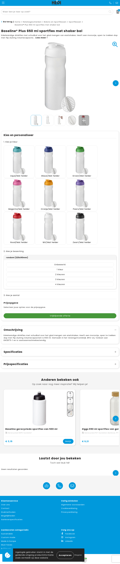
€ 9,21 (85, 431)
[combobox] (55, 11)
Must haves (6, 535)
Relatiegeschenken (32, 22)
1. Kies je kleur (11, 142)
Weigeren (78, 555)
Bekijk (68, 431)
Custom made (8, 527)
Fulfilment (6, 539)
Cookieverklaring (69, 498)
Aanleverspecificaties (11, 509)
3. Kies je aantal (12, 285)
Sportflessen (75, 22)
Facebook (68, 524)
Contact (5, 498)
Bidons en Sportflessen (55, 22)
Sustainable (7, 524)
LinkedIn (67, 531)
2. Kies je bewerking (14, 241)
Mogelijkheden (8, 506)
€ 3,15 (8, 431)
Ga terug (7, 21)
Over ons (5, 495)
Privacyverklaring (69, 502)
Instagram (68, 527)
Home (18, 22)
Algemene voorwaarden (73, 495)
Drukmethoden (8, 502)
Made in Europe (8, 531)
